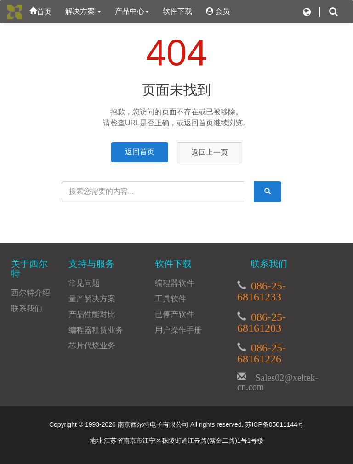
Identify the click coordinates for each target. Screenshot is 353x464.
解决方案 (83, 11)
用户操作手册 (178, 330)
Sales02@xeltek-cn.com (277, 381)
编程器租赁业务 (95, 330)
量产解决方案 (91, 298)
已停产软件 (174, 314)
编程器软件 (174, 283)
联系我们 (26, 308)
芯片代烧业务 (91, 345)
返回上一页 (209, 152)
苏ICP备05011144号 (274, 424)
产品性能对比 (91, 314)
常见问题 (84, 283)
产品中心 (132, 11)
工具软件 (170, 298)
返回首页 (139, 152)
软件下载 (177, 11)
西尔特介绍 (30, 293)
